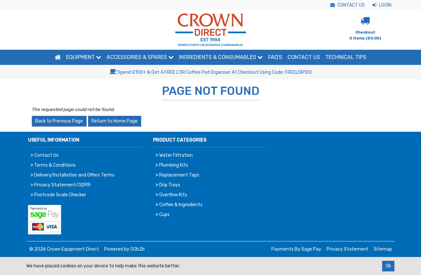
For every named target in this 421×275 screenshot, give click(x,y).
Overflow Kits (171, 195)
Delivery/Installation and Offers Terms (72, 175)
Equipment (83, 57)
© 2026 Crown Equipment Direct (64, 249)
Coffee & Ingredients (179, 204)
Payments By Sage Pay (296, 249)
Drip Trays (168, 185)
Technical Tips (345, 57)
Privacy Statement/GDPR (60, 185)
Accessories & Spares (140, 57)
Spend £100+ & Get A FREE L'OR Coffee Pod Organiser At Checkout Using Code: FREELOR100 (211, 72)
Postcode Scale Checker (58, 195)
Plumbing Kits (172, 165)
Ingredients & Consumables (221, 57)
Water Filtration (174, 155)
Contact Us (347, 5)
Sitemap (383, 249)
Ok (388, 266)
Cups (163, 214)
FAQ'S (275, 57)
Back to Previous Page (59, 121)
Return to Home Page (114, 121)
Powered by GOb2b (124, 249)
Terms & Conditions (53, 165)
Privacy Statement (347, 249)
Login (381, 5)
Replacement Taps (177, 175)
